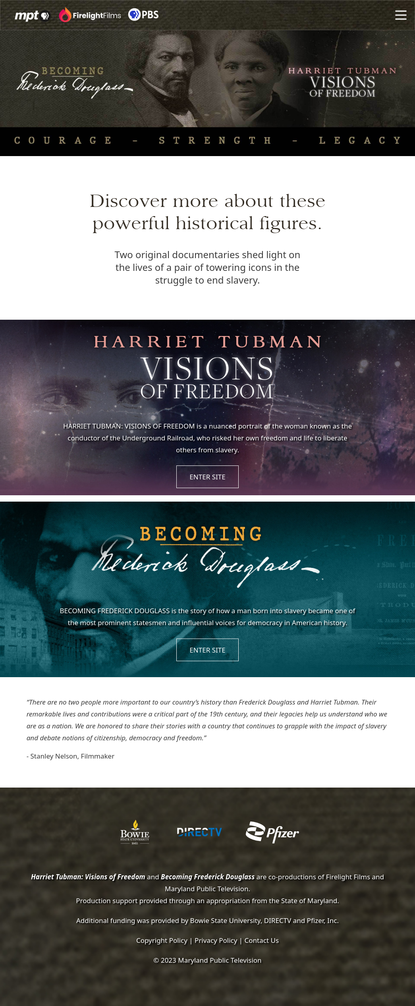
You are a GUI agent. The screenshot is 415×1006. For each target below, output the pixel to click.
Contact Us (262, 940)
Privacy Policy (216, 940)
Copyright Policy (161, 940)
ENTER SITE (207, 476)
